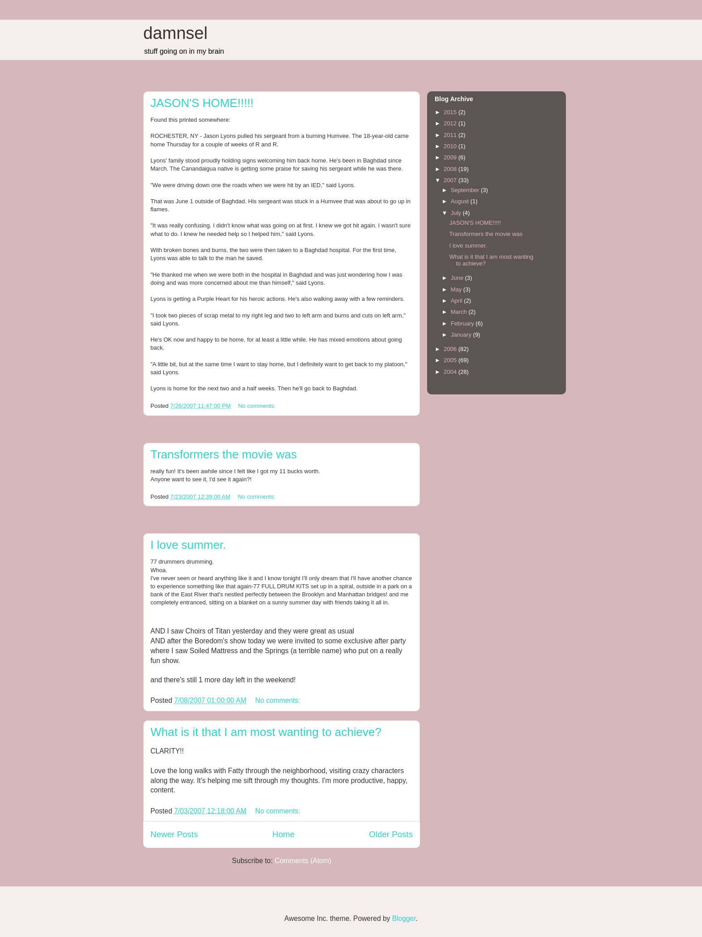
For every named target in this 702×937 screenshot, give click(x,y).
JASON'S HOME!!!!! (201, 103)
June (458, 277)
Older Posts (391, 834)
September (466, 190)
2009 (451, 157)
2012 (451, 123)
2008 (451, 169)
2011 (451, 135)
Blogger (404, 918)
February (463, 323)
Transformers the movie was (223, 454)
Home (283, 834)
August (461, 201)
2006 (451, 349)
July (457, 213)
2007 (451, 180)
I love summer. (188, 545)
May (457, 289)
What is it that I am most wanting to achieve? (265, 732)
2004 (451, 371)
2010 (451, 146)
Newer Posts (174, 834)
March (460, 311)
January (462, 334)
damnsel (175, 33)
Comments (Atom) (302, 860)
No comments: (257, 405)
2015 (451, 112)
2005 (451, 360)
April (457, 300)
